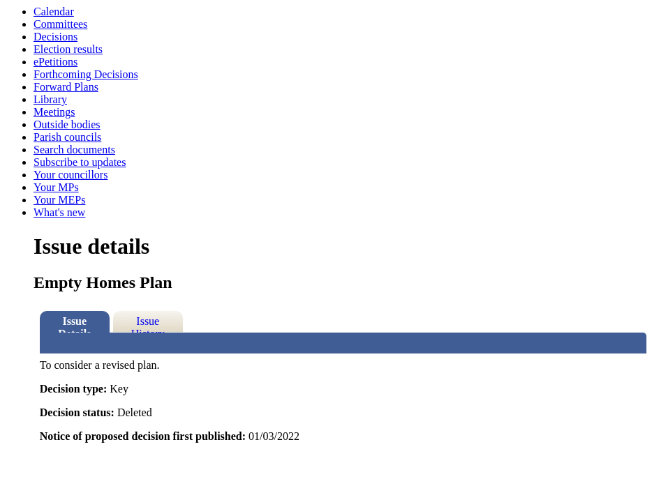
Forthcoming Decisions (86, 74)
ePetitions (55, 62)
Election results (68, 49)
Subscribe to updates (80, 162)
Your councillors (71, 175)
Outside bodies (67, 124)
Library (50, 99)
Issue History (148, 324)
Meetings (54, 112)
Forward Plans (66, 87)
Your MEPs (59, 200)
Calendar (54, 11)
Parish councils (67, 137)
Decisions (55, 37)
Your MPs (56, 187)
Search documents (74, 149)
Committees (60, 24)
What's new (59, 212)
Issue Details (74, 324)
